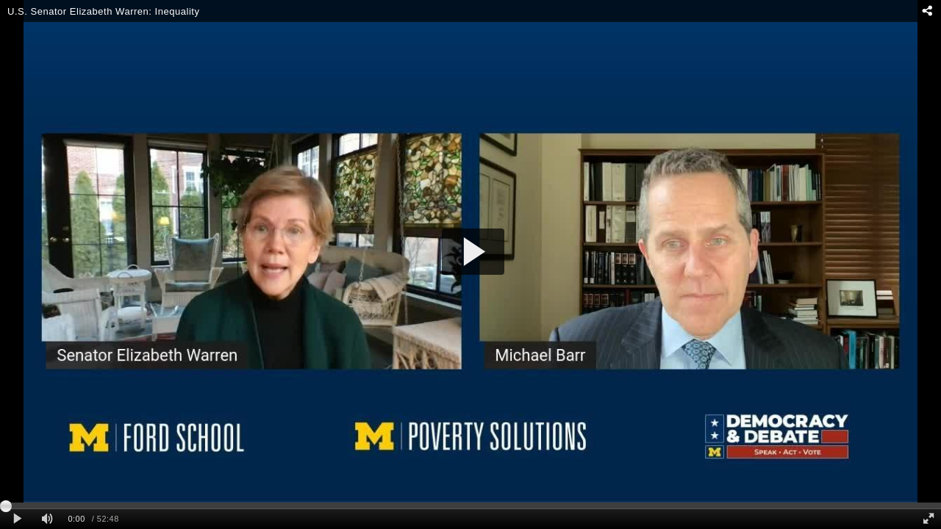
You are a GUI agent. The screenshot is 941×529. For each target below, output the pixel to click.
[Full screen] (928, 519)
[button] (473, 251)
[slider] (470, 505)
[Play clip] (17, 519)
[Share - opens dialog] (926, 11)
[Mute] (47, 519)
